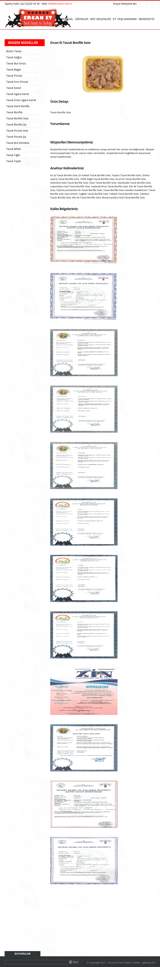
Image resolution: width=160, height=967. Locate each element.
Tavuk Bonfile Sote (17, 118)
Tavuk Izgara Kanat (17, 94)
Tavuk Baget (13, 69)
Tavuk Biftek (13, 149)
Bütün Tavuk (13, 51)
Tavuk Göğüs (14, 57)
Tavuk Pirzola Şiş (16, 136)
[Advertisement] (102, 922)
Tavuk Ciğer (13, 155)
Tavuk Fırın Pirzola (17, 81)
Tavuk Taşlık (13, 161)
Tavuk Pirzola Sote (17, 130)
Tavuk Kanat (13, 88)
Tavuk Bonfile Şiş (16, 124)
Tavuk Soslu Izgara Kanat (21, 100)
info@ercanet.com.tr (60, 3)
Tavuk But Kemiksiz (17, 143)
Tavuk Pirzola (14, 75)
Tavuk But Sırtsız (16, 63)
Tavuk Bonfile (14, 112)
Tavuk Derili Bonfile (18, 106)
